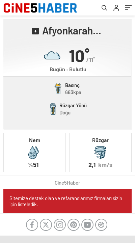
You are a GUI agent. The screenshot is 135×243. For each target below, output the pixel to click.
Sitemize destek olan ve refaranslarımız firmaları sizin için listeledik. (65, 201)
